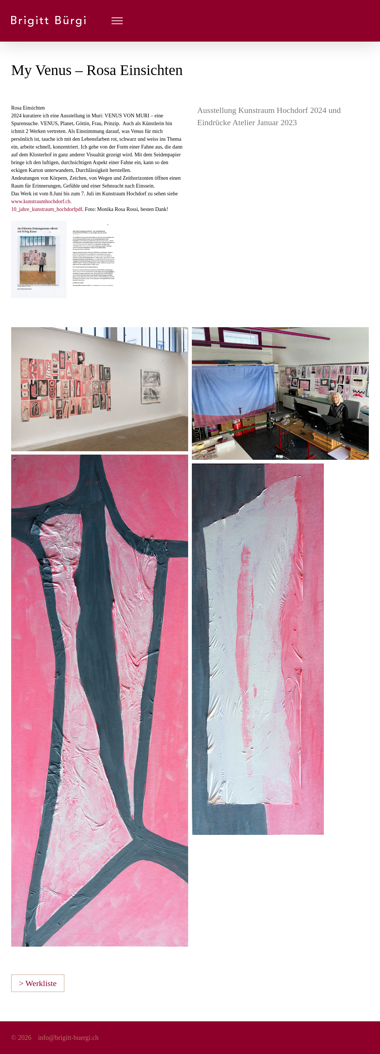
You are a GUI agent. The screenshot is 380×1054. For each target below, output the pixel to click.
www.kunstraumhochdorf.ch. (41, 201)
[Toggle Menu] (117, 20)
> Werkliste (38, 983)
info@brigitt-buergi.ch (68, 1037)
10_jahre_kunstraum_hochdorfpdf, (48, 209)
